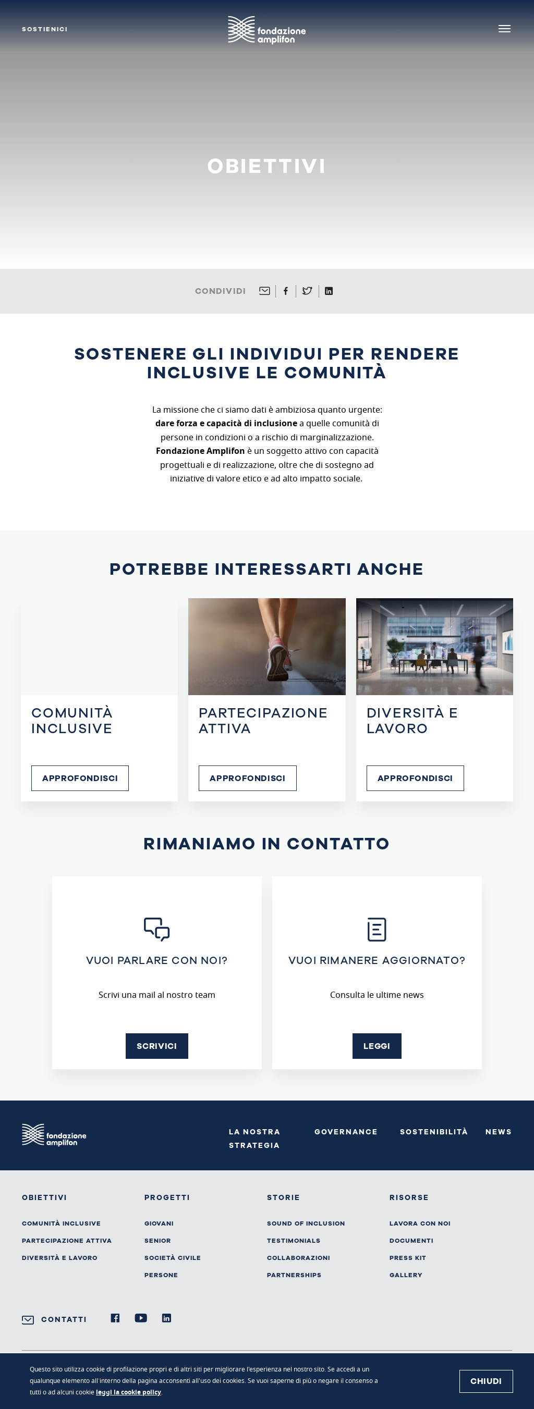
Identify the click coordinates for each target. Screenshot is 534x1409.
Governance (346, 1132)
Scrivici (157, 1046)
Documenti (411, 1241)
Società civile (172, 1258)
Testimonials (294, 1241)
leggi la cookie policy (128, 1393)
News (499, 1132)
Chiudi (486, 1381)
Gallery (406, 1275)
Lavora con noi (420, 1223)
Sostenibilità (434, 1132)
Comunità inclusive (61, 1223)
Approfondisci (80, 778)
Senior (157, 1241)
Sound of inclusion (306, 1223)
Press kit (408, 1258)
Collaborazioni (298, 1258)
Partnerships (294, 1275)
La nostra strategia (255, 1139)
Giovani (159, 1223)
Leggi (376, 1046)
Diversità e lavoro (60, 1258)
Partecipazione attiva (67, 1241)
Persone (161, 1275)
